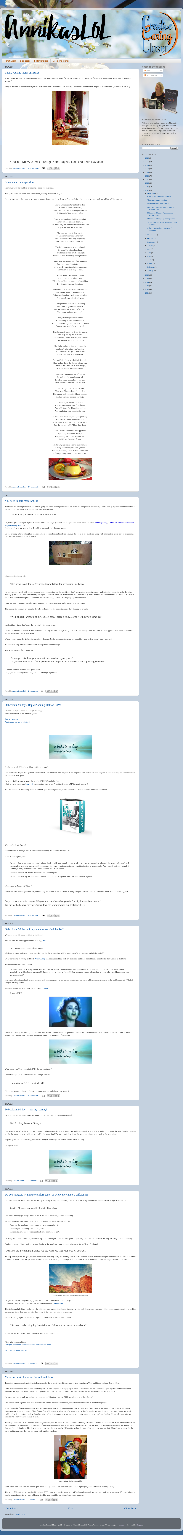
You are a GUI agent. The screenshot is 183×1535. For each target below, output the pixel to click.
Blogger (139, 1525)
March (150, 263)
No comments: (34, 168)
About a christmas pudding (19, 182)
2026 (147, 158)
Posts (147, 71)
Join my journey (100, 522)
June (149, 253)
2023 (147, 169)
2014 (147, 282)
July (149, 249)
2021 (147, 176)
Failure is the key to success (16, 1350)
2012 (147, 289)
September (151, 242)
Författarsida (10, 61)
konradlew (122, 1525)
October (150, 238)
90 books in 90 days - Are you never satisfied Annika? (34, 929)
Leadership (57, 1303)
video (46, 988)
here (44, 941)
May (149, 256)
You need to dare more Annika (21, 500)
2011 (147, 293)
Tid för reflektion (41, 61)
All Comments (150, 75)
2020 (147, 179)
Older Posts (130, 1508)
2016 (147, 275)
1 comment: (33, 1181)
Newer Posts (11, 1508)
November (151, 235)
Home (71, 1508)
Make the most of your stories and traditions (29, 1377)
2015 (147, 279)
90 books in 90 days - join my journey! (26, 1109)
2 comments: (33, 691)
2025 (147, 162)
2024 (147, 165)
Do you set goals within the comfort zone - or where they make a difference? (46, 1194)
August (150, 245)
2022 (147, 172)
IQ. (63, 1303)
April (149, 260)
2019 (147, 183)
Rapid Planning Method (14, 525)
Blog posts (25, 61)
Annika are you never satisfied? (121, 522)
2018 (147, 187)
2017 (147, 190)
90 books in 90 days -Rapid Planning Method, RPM (33, 704)
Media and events (61, 61)
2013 (147, 286)
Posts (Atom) (20, 1514)
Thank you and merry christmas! (22, 72)
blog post (29, 784)
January (150, 270)
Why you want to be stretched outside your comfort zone (28, 1345)
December (151, 193)
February (150, 267)
